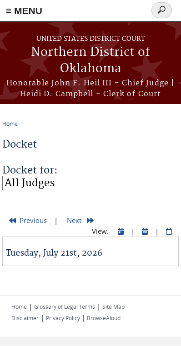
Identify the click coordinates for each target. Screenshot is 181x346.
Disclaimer (25, 317)
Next (80, 220)
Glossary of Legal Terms (64, 306)
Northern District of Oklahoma (90, 60)
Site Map (113, 306)
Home (10, 123)
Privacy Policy (63, 317)
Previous (28, 220)
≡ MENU (24, 10)
